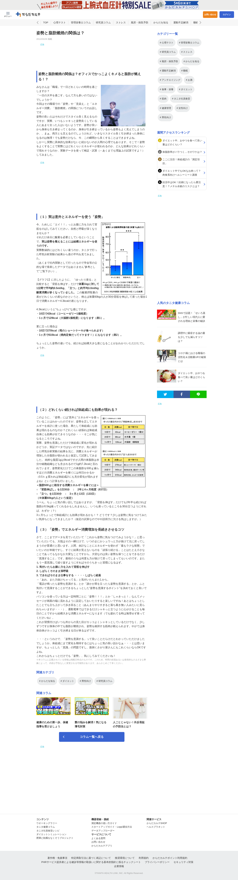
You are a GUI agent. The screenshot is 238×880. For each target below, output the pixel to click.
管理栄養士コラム (81, 22)
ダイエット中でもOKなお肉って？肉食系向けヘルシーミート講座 (181, 172)
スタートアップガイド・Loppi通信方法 (111, 826)
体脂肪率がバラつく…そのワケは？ (182, 151)
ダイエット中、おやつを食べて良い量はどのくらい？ (182, 142)
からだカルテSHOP (157, 823)
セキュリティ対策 (183, 862)
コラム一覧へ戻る (92, 736)
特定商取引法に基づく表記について (91, 857)
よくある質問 (98, 838)
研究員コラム (103, 22)
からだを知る (160, 22)
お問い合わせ (210, 14)
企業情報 (119, 866)
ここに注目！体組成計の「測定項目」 (181, 161)
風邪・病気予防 (139, 22)
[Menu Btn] (8, 15)
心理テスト (59, 22)
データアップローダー (103, 830)
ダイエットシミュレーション (51, 834)
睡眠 (195, 22)
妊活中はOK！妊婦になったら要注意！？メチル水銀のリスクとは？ (181, 184)
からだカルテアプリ (101, 845)
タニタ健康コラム (45, 826)
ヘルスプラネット (156, 826)
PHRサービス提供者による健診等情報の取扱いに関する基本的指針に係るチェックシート (91, 862)
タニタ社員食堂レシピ (48, 830)
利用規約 (144, 857)
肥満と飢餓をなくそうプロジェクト (54, 838)
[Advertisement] (91, 53)
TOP (45, 22)
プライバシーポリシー (157, 862)
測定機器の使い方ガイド (104, 823)
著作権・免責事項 (57, 857)
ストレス (121, 22)
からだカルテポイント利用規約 (170, 857)
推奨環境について (125, 857)
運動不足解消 (180, 22)
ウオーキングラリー (46, 823)
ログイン (227, 14)
